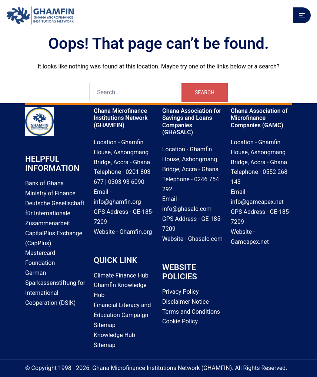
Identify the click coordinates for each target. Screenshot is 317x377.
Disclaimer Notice (185, 301)
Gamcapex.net (250, 241)
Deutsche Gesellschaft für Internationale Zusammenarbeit (54, 213)
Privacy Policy (180, 291)
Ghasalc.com (205, 238)
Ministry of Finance (50, 193)
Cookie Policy (180, 321)
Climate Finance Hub (121, 275)
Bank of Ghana (44, 183)
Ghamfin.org (136, 231)
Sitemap (105, 325)
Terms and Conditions (191, 311)
